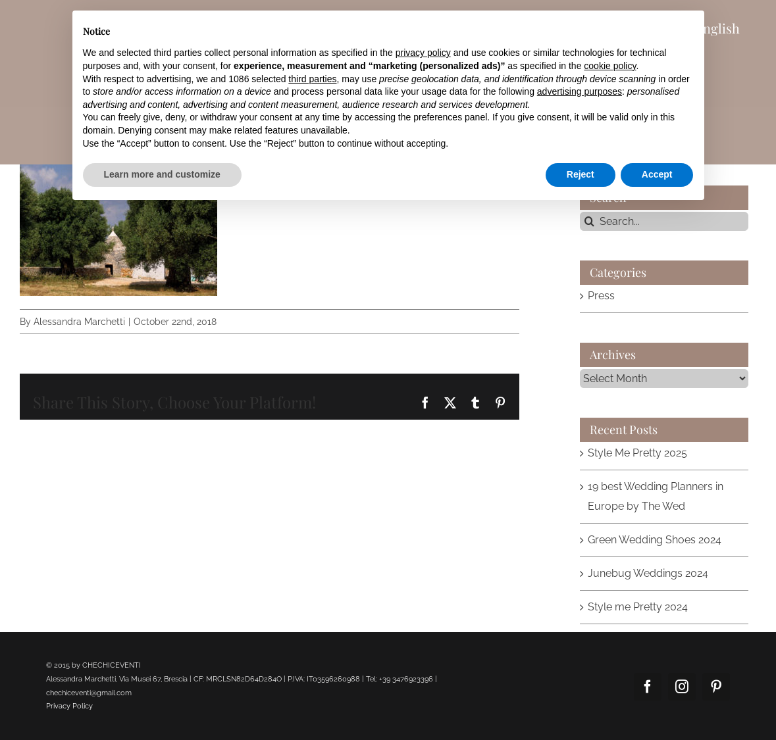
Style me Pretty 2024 (638, 607)
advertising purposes (579, 91)
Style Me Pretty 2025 (637, 453)
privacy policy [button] (423, 52)
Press (601, 295)
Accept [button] (657, 174)
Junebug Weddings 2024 (648, 573)
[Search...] (664, 221)
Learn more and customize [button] (162, 174)
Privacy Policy (69, 706)
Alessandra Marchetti (79, 321)
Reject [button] (580, 174)
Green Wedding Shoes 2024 (654, 539)
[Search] (589, 221)
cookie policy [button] (610, 66)
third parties (312, 79)
